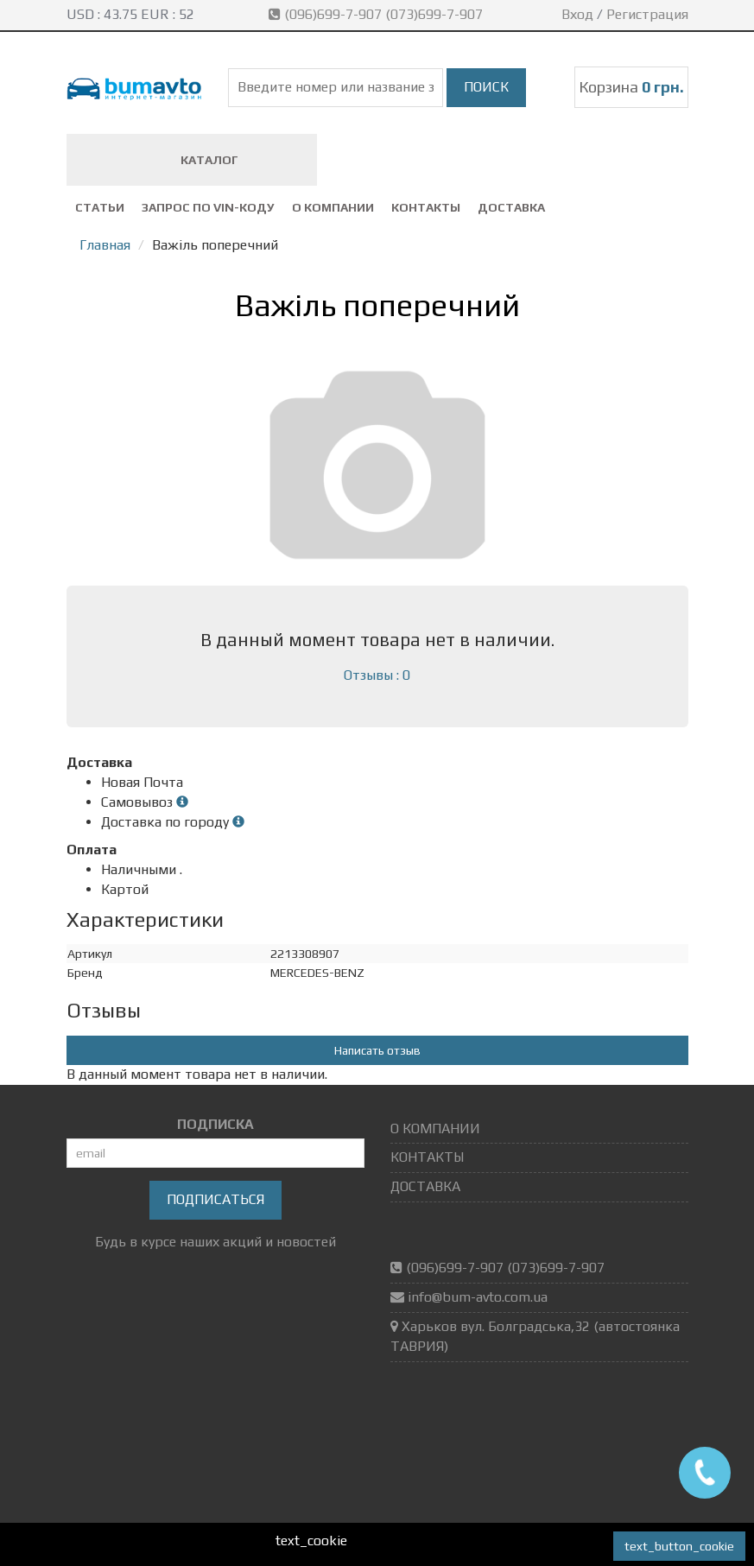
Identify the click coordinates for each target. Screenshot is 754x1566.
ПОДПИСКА (215, 1124)
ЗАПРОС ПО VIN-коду (208, 207)
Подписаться (215, 1199)
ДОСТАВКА (511, 207)
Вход (577, 14)
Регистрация (647, 14)
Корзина (631, 87)
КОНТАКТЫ (425, 207)
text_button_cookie (679, 1546)
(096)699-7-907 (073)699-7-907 (377, 14)
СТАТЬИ (99, 207)
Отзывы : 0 (377, 675)
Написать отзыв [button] (377, 1050)
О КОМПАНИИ (333, 207)
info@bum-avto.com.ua (478, 1297)
